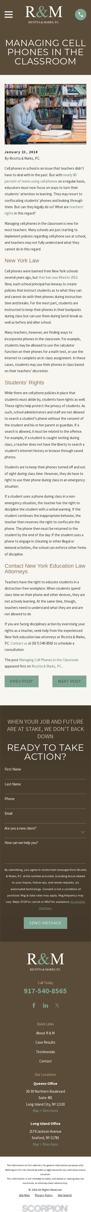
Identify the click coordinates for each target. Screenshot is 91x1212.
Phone (10, 799)
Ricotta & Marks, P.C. (47, 666)
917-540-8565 (45, 990)
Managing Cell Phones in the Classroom (48, 659)
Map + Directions (45, 1110)
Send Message (45, 923)
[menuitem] (24, 1195)
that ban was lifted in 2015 (58, 277)
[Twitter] (57, 1005)
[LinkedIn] (45, 1005)
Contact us (19, 643)
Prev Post (21, 681)
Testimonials (45, 1051)
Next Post (69, 681)
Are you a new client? (20, 828)
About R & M (45, 1033)
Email (8, 813)
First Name (13, 769)
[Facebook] (33, 1005)
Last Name (13, 784)
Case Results (45, 1042)
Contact (45, 1061)
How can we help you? (21, 843)
